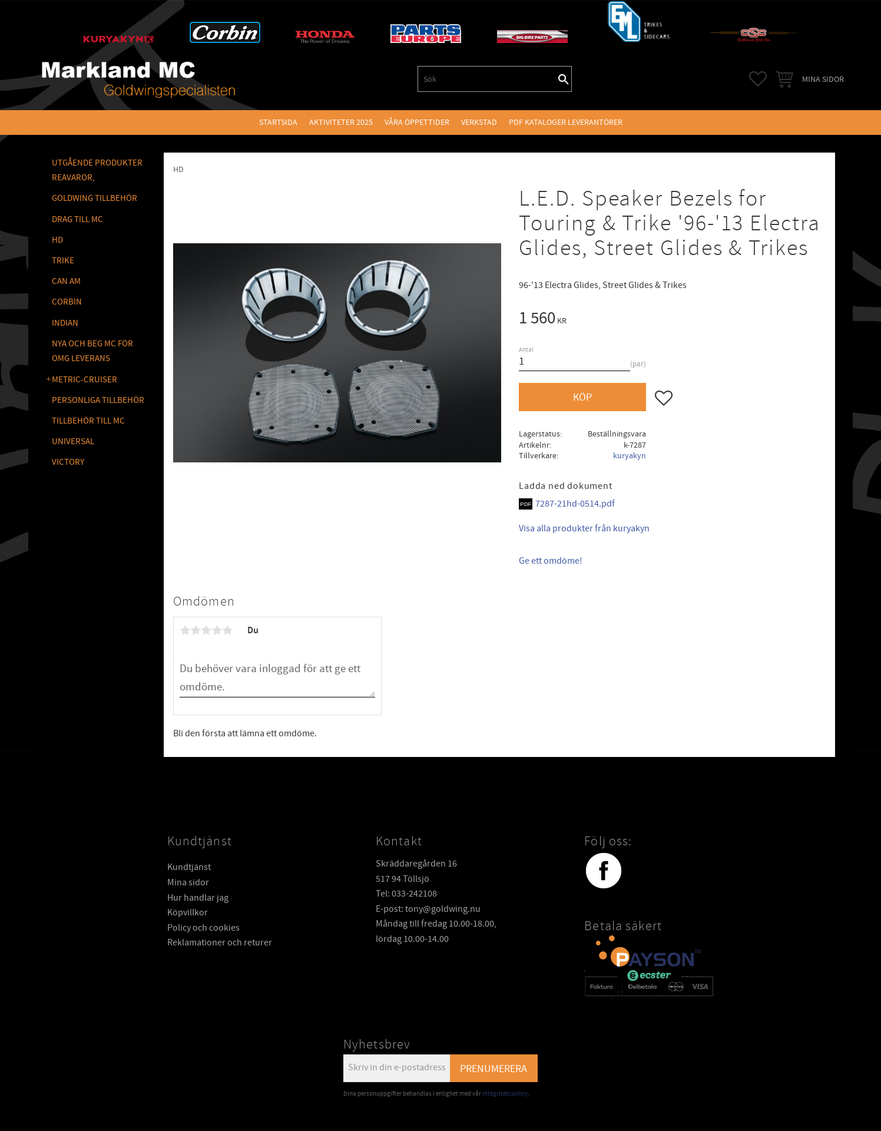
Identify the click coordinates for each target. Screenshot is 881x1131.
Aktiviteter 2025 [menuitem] (341, 122)
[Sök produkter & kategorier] (487, 79)
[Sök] (563, 79)
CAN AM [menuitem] (66, 281)
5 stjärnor (227, 630)
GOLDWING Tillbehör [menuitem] (94, 198)
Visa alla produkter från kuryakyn (584, 528)
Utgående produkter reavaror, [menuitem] (97, 170)
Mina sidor (188, 882)
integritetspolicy (505, 1093)
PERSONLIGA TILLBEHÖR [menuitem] (98, 400)
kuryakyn (629, 455)
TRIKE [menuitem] (63, 260)
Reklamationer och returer (219, 942)
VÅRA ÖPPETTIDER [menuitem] (417, 122)
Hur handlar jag (197, 898)
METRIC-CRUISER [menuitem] (84, 379)
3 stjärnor (206, 630)
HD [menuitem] (57, 240)
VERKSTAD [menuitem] (479, 122)
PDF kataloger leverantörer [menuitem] (565, 122)
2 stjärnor (195, 630)
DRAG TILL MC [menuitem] (77, 219)
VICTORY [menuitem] (68, 462)
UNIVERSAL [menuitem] (73, 441)
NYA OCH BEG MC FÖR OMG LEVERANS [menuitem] (92, 351)
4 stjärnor (216, 630)
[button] (758, 79)
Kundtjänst (189, 867)
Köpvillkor (187, 912)
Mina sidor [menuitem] (823, 79)
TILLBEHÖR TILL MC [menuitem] (88, 420)
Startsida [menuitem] (278, 122)
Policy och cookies (203, 928)
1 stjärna (185, 630)
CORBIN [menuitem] (67, 301)
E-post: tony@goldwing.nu (428, 909)
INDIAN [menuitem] (65, 323)
